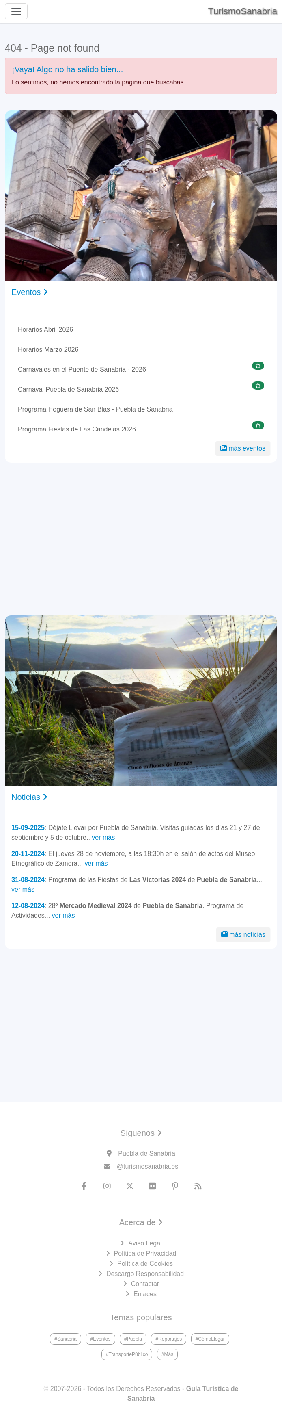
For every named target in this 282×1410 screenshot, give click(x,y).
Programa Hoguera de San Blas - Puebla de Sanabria (95, 409)
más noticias (243, 934)
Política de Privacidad (145, 1253)
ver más (103, 837)
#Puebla (133, 1339)
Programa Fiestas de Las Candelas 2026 (77, 429)
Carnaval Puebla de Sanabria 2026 (68, 389)
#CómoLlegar (210, 1339)
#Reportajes (168, 1339)
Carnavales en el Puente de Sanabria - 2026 (82, 369)
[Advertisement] (141, 539)
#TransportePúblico (127, 1354)
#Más (167, 1354)
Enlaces (145, 1294)
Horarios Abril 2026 (45, 329)
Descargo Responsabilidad (145, 1273)
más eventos (242, 448)
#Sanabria (65, 1339)
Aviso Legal (144, 1243)
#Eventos (100, 1339)
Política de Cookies (145, 1263)
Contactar (145, 1283)
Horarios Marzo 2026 (48, 349)
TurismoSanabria (242, 11)
